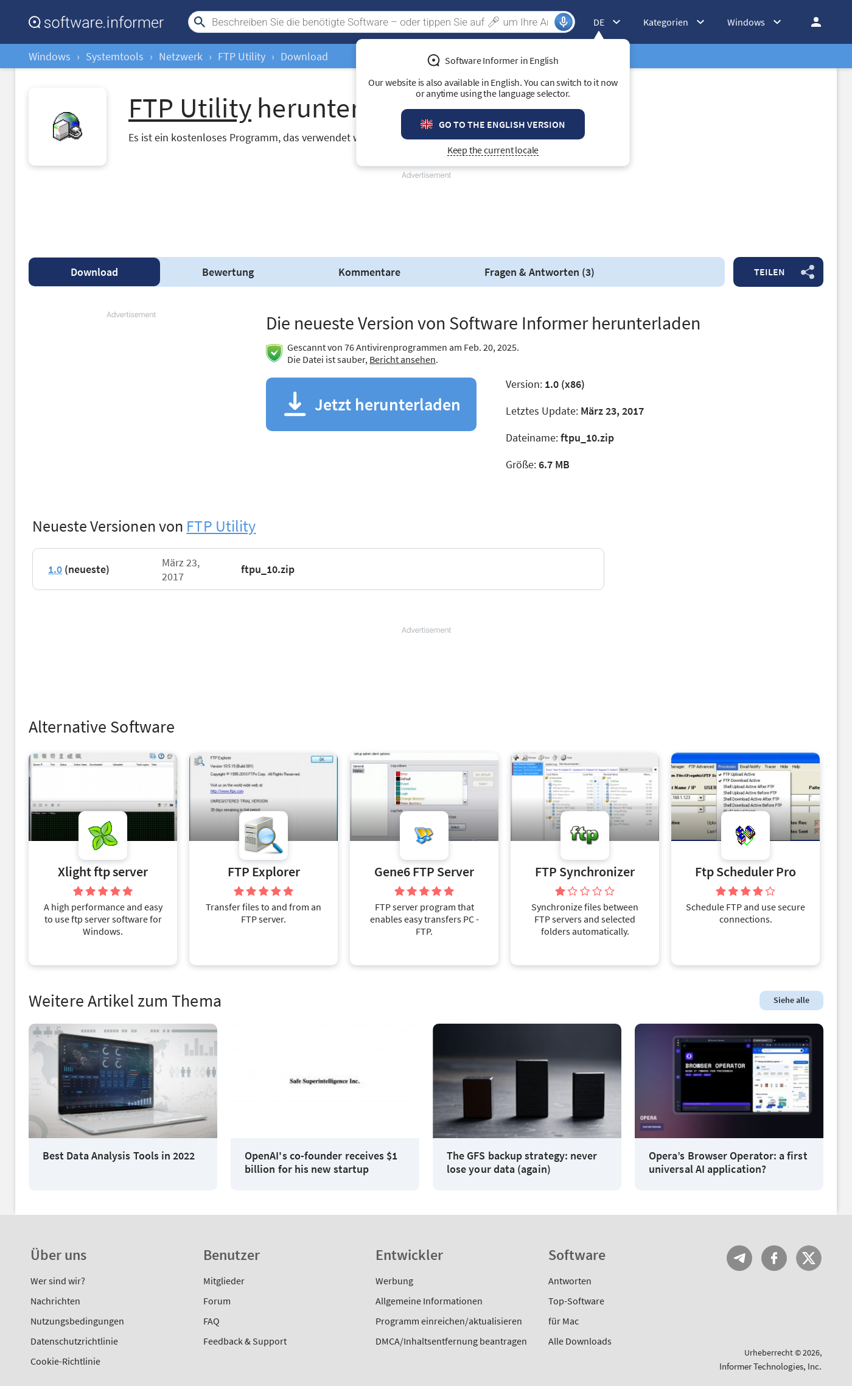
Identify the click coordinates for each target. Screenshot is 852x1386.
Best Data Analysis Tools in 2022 (119, 1156)
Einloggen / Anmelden (812, 22)
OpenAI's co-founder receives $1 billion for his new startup (321, 1162)
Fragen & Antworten (539, 272)
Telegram (739, 1258)
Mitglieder (224, 1281)
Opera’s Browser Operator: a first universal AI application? (728, 1162)
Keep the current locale (493, 150)
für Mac (563, 1321)
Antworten (570, 1281)
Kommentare (369, 272)
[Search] (381, 22)
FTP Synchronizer (585, 872)
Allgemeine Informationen (429, 1301)
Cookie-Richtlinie (65, 1361)
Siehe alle (791, 999)
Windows (50, 56)
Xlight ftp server (103, 872)
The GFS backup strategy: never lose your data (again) (522, 1162)
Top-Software (576, 1301)
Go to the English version (502, 124)
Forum (217, 1301)
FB (774, 1258)
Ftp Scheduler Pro (745, 872)
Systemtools (115, 56)
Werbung (394, 1281)
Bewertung (228, 272)
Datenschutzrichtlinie (74, 1341)
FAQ (211, 1321)
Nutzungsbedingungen (77, 1321)
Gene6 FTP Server (424, 872)
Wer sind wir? (57, 1281)
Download (94, 272)
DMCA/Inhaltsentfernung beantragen (451, 1341)
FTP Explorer (264, 872)
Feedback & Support (245, 1341)
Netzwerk (181, 56)
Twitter (809, 1258)
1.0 (55, 569)
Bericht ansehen (402, 359)
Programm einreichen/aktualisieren (448, 1321)
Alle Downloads (580, 1341)
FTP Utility (241, 56)
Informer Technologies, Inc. (770, 1366)
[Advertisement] (426, 208)
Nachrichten (55, 1301)
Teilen (769, 272)
